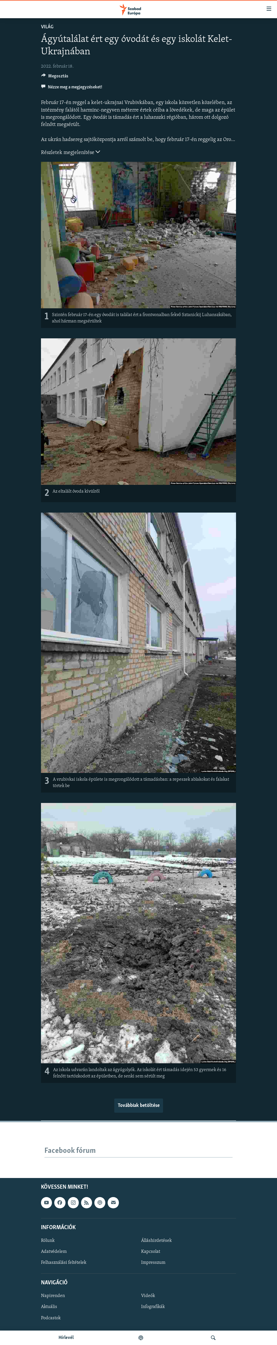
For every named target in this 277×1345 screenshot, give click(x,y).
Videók (148, 1296)
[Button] (54, 77)
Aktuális (49, 1307)
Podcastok (51, 1318)
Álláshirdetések (156, 1240)
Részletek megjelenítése (70, 152)
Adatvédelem (54, 1251)
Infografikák (153, 1307)
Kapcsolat (150, 1251)
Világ (47, 27)
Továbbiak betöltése (139, 1105)
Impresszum (153, 1262)
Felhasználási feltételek (63, 1262)
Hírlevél (66, 1337)
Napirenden (53, 1296)
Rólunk (48, 1240)
